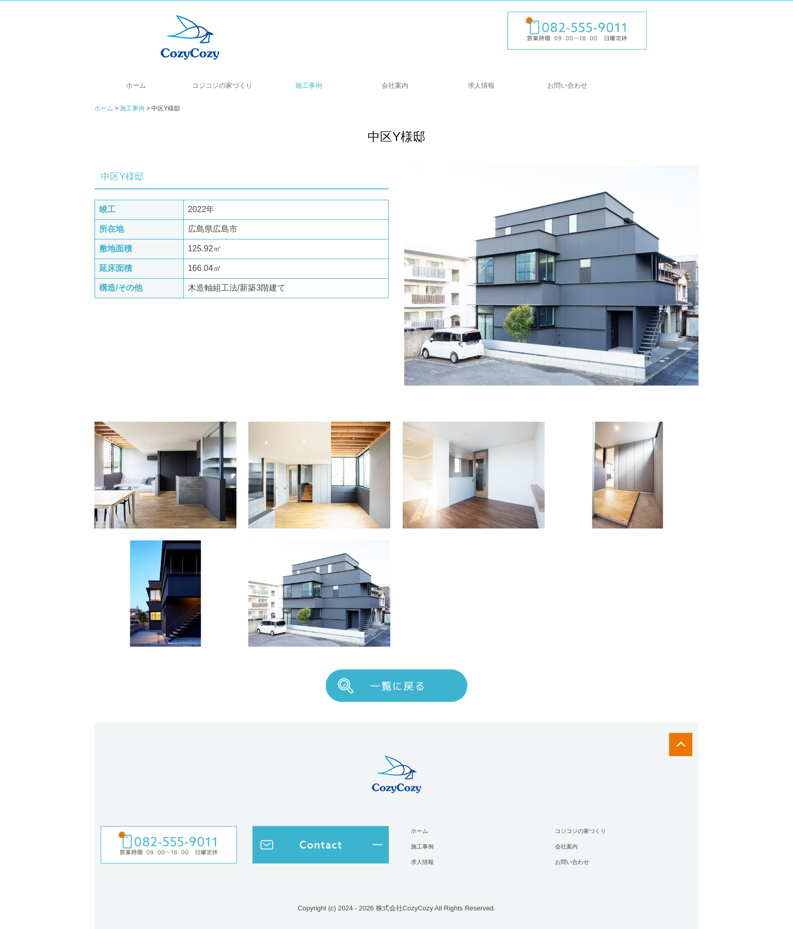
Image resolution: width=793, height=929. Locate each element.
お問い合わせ (567, 85)
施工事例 (308, 85)
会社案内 (395, 85)
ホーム (136, 85)
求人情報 (481, 85)
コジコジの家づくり (222, 85)
